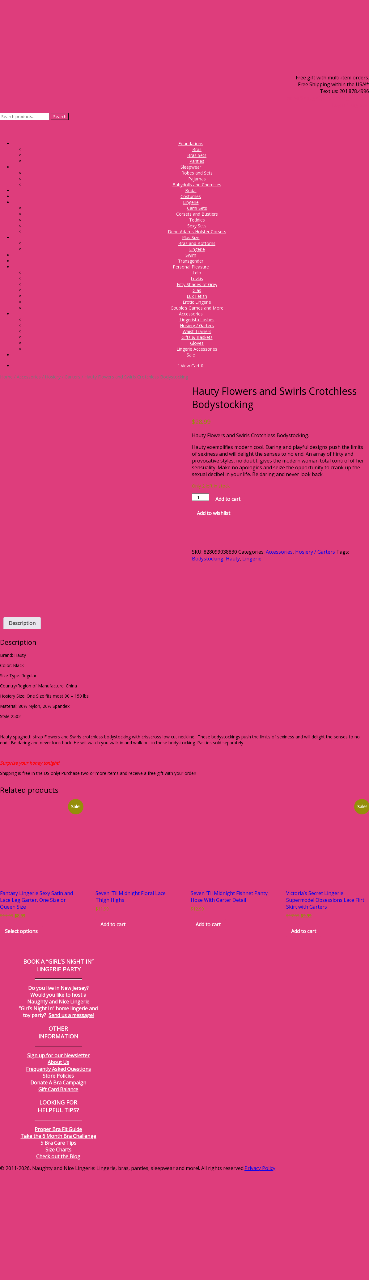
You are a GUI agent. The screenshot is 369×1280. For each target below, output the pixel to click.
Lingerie (251, 558)
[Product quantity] (200, 497)
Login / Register (350, 104)
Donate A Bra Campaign (58, 1191)
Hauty (233, 558)
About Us (58, 1171)
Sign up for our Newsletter (58, 1164)
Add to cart (227, 499)
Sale (191, 355)
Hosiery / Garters (62, 377)
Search (59, 116)
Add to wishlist (213, 513)
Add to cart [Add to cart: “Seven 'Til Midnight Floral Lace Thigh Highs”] (112, 1033)
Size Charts (58, 1258)
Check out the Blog (58, 1265)
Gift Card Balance (58, 1198)
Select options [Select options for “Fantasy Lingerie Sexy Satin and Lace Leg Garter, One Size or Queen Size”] (21, 1040)
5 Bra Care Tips (58, 1251)
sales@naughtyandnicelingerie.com (328, 98)
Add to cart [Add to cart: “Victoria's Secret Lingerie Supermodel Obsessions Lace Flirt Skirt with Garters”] (303, 1040)
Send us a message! (71, 1124)
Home (6, 377)
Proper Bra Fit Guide (58, 1238)
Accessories (29, 377)
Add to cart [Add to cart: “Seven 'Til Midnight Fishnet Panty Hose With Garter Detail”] (208, 1033)
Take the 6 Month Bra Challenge (58, 1245)
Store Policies (58, 1184)
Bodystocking (207, 558)
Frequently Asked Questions (58, 1178)
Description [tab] (22, 732)
